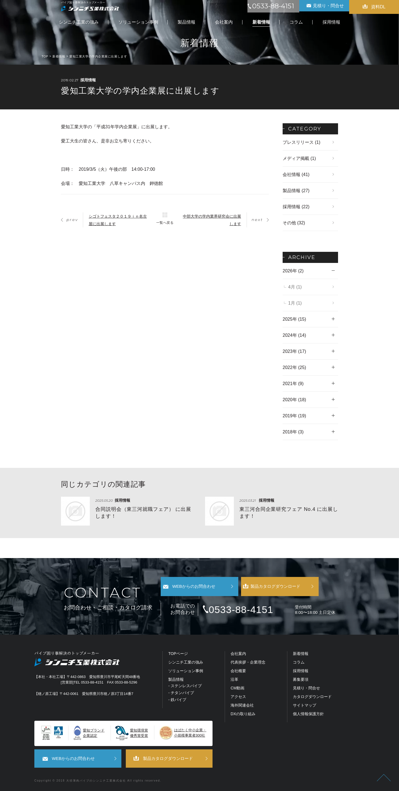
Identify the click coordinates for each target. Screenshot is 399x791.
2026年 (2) (293, 270)
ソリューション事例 (185, 672)
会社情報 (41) (296, 174)
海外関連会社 (242, 706)
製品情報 (176, 680)
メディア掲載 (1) (299, 158)
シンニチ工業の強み (185, 663)
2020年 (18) (294, 399)
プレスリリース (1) (301, 142)
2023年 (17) (294, 351)
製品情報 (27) (296, 190)
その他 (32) (294, 222)
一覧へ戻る (165, 222)
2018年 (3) (293, 432)
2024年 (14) (294, 335)
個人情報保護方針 (308, 715)
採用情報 (300, 672)
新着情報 (300, 654)
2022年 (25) (294, 367)
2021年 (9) (293, 383)
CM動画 (237, 689)
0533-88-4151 (250, 610)
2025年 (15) (294, 319)
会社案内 (238, 654)
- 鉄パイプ (177, 700)
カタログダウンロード (312, 697)
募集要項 (300, 680)
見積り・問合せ (306, 689)
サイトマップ (304, 706)
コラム (299, 663)
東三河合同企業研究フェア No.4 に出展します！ (288, 512)
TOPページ (178, 654)
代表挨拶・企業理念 (248, 663)
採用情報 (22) (296, 206)
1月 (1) (295, 303)
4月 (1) (295, 287)
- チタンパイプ (181, 694)
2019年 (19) (294, 415)
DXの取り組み (243, 715)
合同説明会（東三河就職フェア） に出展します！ (143, 512)
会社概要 (238, 672)
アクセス (238, 697)
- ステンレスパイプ (185, 687)
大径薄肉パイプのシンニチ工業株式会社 (96, 780)
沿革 (234, 680)
